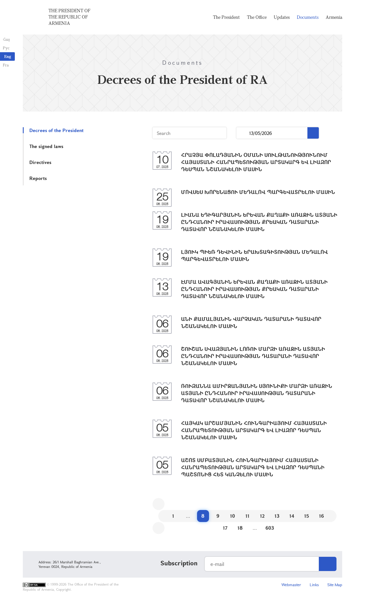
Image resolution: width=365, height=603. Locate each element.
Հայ (6, 39)
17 (225, 528)
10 (232, 516)
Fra (6, 65)
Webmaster (291, 584)
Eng (7, 56)
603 (269, 528)
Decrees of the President (56, 130)
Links (314, 584)
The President (226, 17)
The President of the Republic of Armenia (69, 16)
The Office (257, 17)
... (242, 133)
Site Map (334, 584)
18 (240, 528)
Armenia (334, 17)
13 (277, 516)
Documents (308, 17)
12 (262, 516)
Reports (38, 178)
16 (321, 516)
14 (291, 516)
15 (306, 516)
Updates (282, 17)
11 (248, 516)
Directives (40, 162)
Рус (6, 47)
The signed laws (46, 146)
